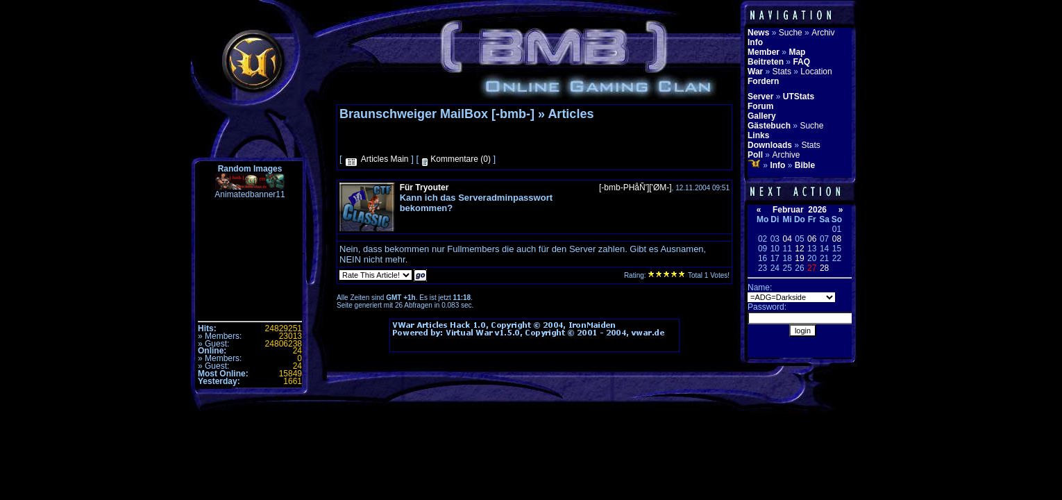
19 (799, 258)
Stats (782, 71)
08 (836, 239)
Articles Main (385, 159)
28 (824, 268)
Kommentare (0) (460, 159)
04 (786, 239)
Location (816, 71)
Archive (786, 155)
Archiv (822, 33)
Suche (790, 33)
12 (799, 248)
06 (811, 239)
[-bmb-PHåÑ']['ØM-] (635, 187)
